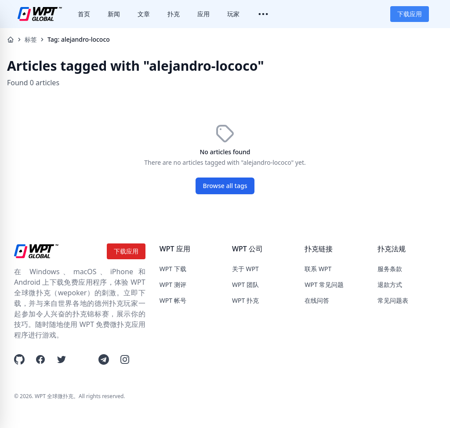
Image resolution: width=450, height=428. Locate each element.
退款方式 (389, 284)
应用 (203, 14)
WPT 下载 (173, 269)
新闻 (114, 14)
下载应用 (409, 14)
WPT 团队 (245, 284)
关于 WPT (245, 269)
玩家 (233, 14)
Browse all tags (225, 185)
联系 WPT (318, 269)
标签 (31, 39)
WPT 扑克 (245, 300)
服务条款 (389, 269)
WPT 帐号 (173, 300)
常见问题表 (392, 300)
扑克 (173, 14)
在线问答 (317, 300)
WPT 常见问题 (324, 284)
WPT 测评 (173, 284)
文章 (144, 14)
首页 (84, 14)
